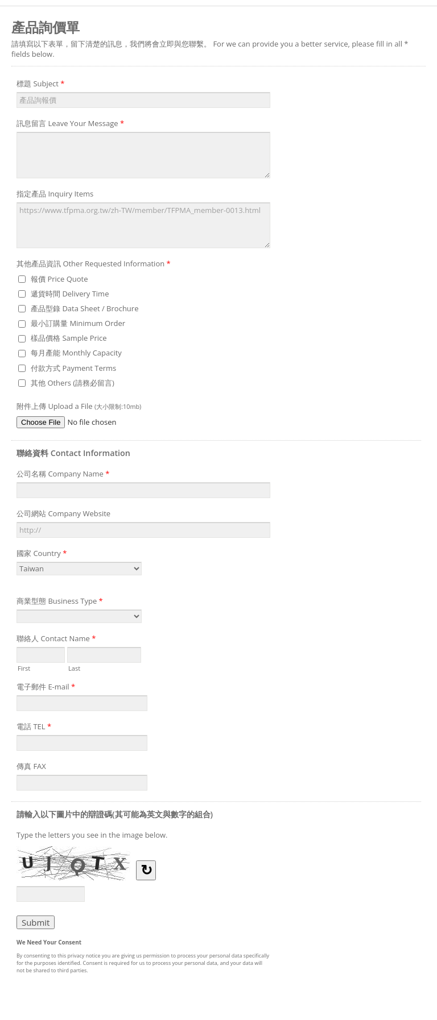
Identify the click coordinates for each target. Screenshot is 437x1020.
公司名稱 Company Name (63, 475)
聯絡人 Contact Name (56, 640)
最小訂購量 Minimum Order (78, 323)
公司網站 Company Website (63, 513)
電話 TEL (34, 728)
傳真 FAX (31, 766)
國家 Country (42, 555)
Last (74, 667)
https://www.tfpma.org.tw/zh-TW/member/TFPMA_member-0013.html (143, 225)
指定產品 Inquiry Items (55, 194)
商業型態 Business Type (60, 602)
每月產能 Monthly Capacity (76, 353)
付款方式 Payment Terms (73, 368)
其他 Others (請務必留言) (72, 383)
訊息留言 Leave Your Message (70, 125)
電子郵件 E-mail (46, 688)
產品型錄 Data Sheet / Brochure (84, 308)
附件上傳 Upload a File (79, 406)
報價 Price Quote (59, 279)
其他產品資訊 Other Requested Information (94, 265)
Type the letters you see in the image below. (92, 835)
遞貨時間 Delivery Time (70, 294)
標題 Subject (40, 85)
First (24, 667)
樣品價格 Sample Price (69, 338)
